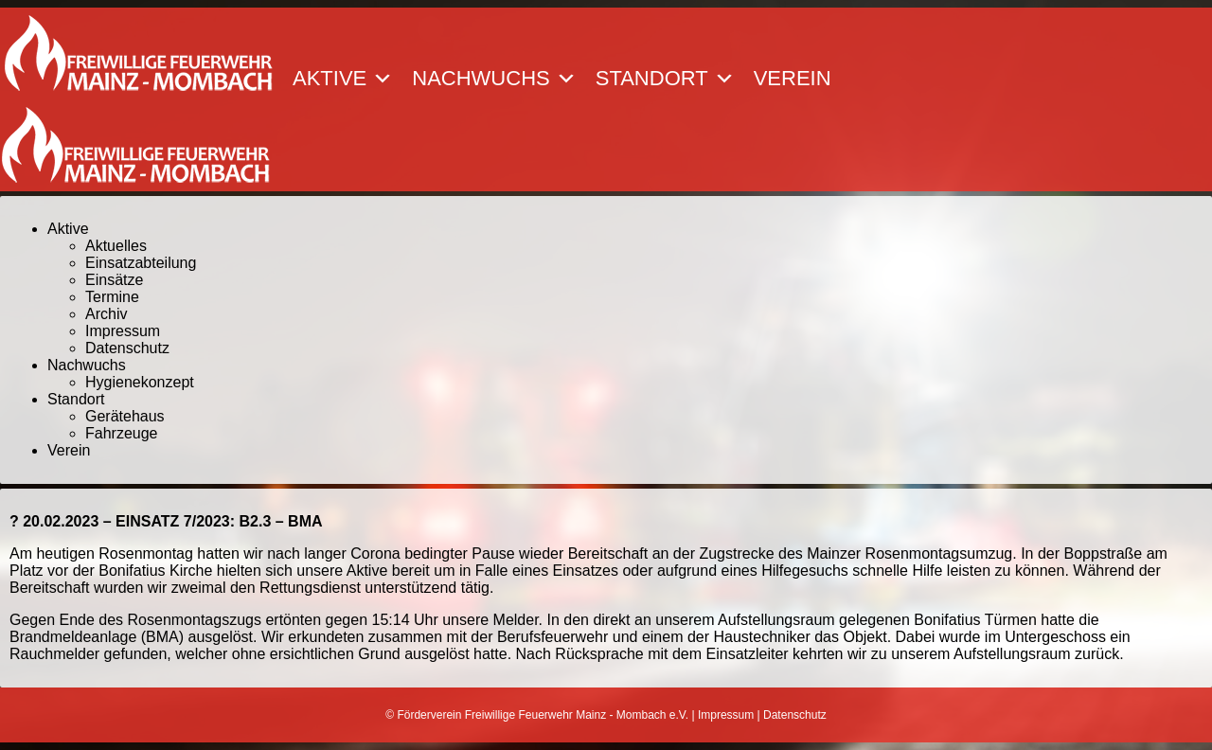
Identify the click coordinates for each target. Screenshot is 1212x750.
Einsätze (114, 280)
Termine (112, 297)
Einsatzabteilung (140, 263)
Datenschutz (127, 348)
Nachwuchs (494, 78)
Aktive (343, 78)
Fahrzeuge (121, 433)
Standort (665, 78)
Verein (792, 78)
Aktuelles (116, 246)
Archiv (106, 314)
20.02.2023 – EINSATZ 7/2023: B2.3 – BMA (172, 521)
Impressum (122, 331)
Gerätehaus (125, 416)
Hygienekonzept (139, 382)
